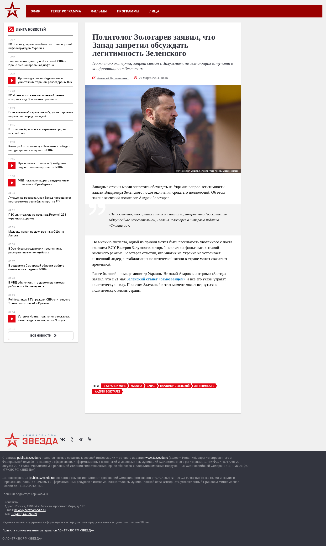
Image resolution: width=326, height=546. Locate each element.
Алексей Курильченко (113, 78)
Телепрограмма (66, 11)
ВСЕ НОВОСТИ (44, 335)
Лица (154, 11)
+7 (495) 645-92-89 (24, 514)
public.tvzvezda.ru (29, 457)
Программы (128, 11)
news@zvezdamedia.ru (30, 510)
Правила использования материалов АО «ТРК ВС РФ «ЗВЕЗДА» (48, 530)
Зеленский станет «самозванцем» (155, 279)
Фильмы (99, 11)
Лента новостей (27, 30)
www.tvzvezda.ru (156, 457)
